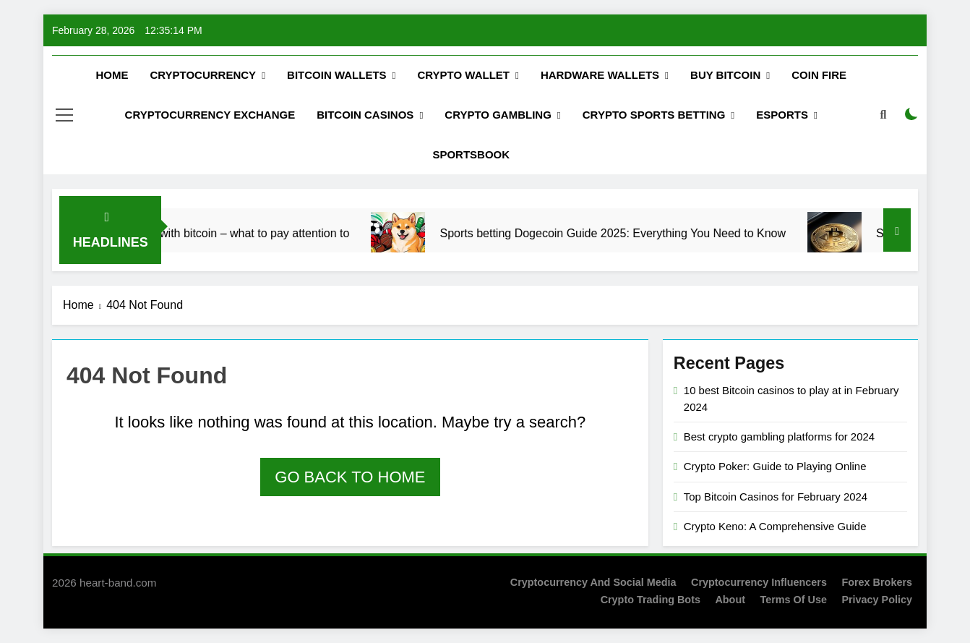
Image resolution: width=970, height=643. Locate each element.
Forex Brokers (876, 582)
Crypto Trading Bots (650, 599)
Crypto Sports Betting (654, 114)
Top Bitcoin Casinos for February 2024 (775, 496)
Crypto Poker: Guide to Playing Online (775, 466)
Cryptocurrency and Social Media (593, 582)
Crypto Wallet (464, 75)
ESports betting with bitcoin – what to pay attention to (236, 233)
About (730, 599)
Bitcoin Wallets (337, 75)
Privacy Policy (876, 599)
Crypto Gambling (498, 114)
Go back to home (350, 477)
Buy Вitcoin (725, 75)
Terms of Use (793, 599)
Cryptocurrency (203, 75)
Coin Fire (818, 75)
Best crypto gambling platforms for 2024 (779, 436)
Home (111, 75)
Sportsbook (471, 154)
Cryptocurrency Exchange (210, 114)
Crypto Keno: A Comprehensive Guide (775, 526)
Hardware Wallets (600, 75)
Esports (782, 114)
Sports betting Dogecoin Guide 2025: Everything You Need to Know (635, 233)
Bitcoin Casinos (365, 114)
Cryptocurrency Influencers (759, 582)
